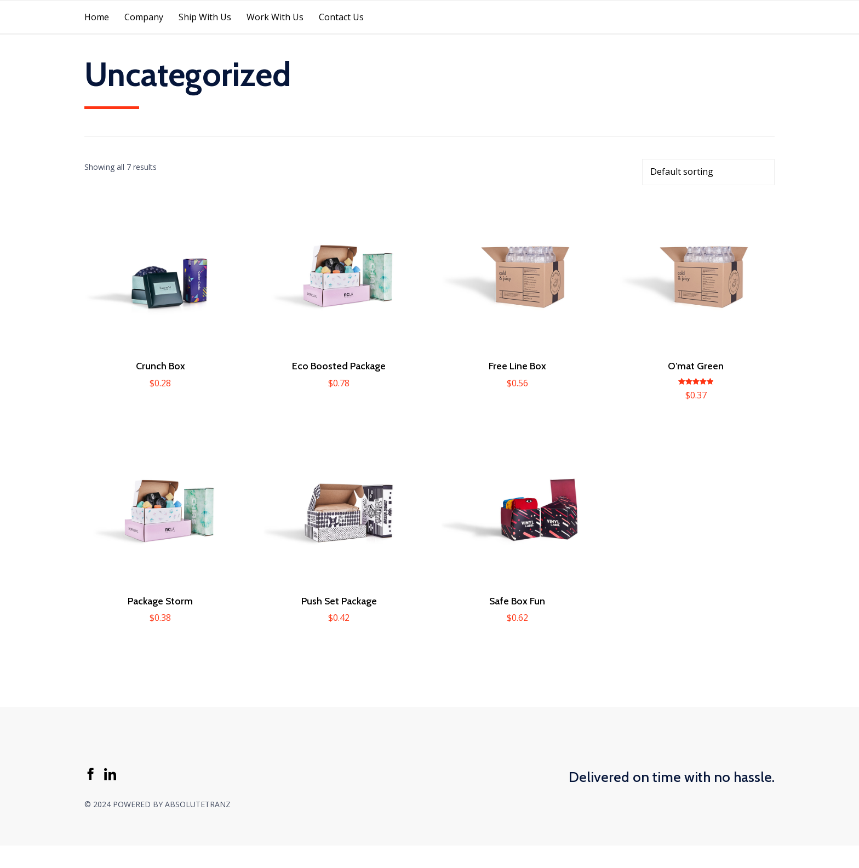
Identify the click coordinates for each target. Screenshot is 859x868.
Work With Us (275, 17)
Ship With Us (205, 17)
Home (96, 17)
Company (143, 17)
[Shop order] (708, 172)
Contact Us (341, 17)
